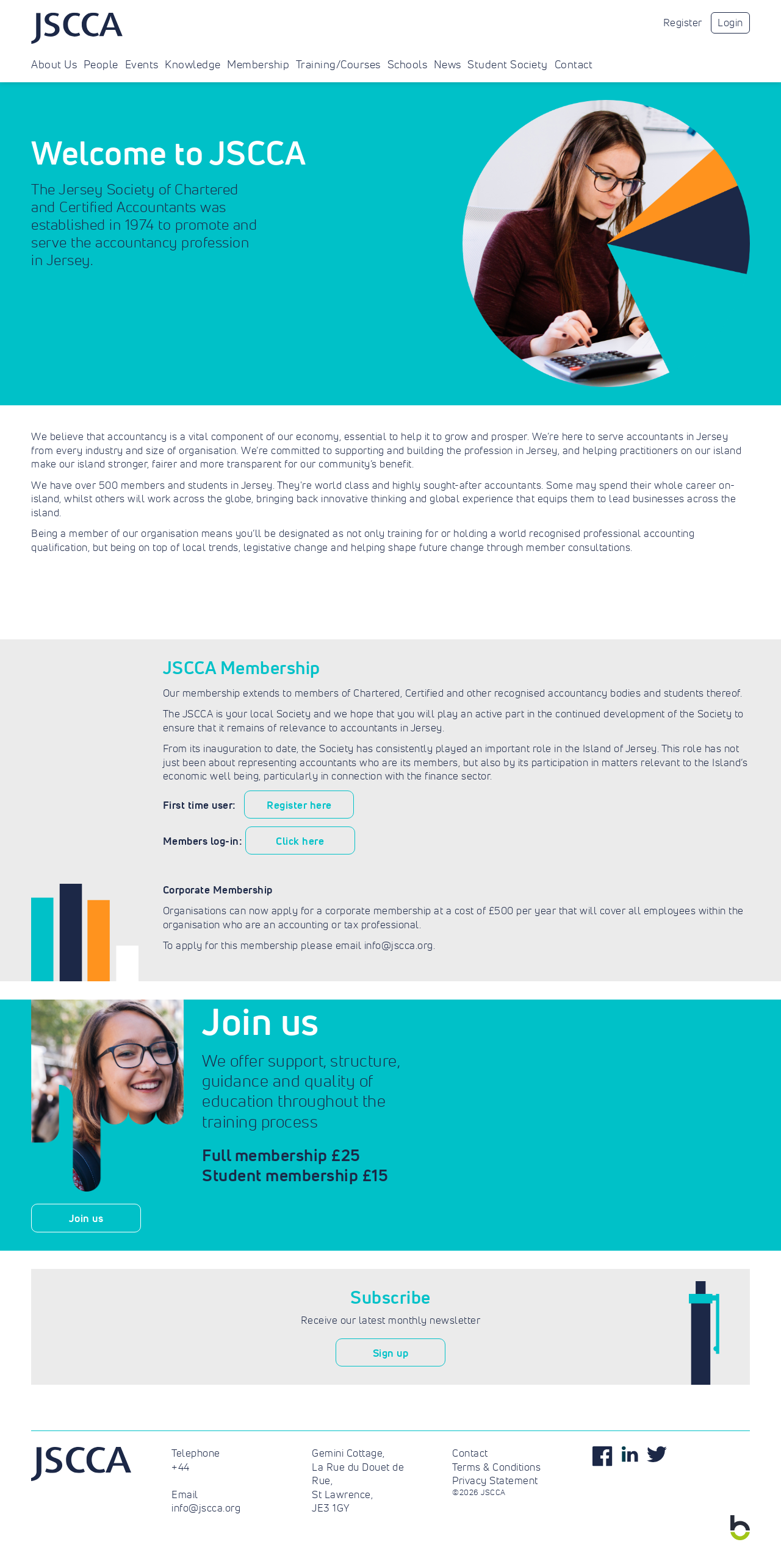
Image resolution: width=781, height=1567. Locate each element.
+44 (180, 1467)
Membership (258, 64)
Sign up (391, 1352)
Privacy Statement (495, 1480)
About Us (54, 64)
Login (730, 22)
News (447, 64)
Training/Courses (338, 64)
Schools (407, 64)
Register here (299, 804)
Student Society (507, 64)
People (101, 64)
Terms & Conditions (496, 1467)
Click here (300, 840)
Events (142, 64)
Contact (574, 64)
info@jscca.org (205, 1508)
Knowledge (193, 64)
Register (682, 22)
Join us (86, 1218)
